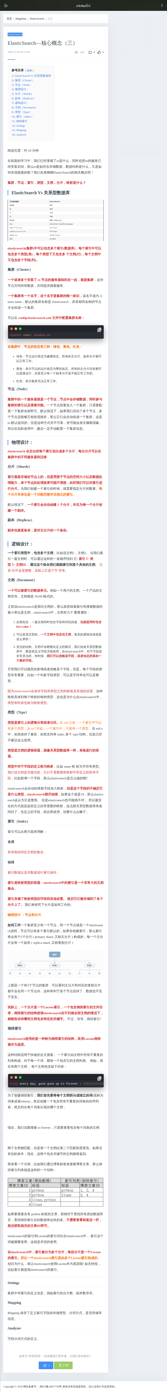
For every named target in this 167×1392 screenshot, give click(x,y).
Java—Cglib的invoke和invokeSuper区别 (137, 144)
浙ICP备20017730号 (51, 1386)
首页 (9, 18)
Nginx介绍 (126, 217)
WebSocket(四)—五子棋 (130, 183)
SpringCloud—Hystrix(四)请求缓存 (129, 164)
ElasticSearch (37, 18)
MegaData (20, 18)
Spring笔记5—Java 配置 (128, 201)
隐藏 (29, 70)
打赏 (63, 1365)
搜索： (125, 102)
